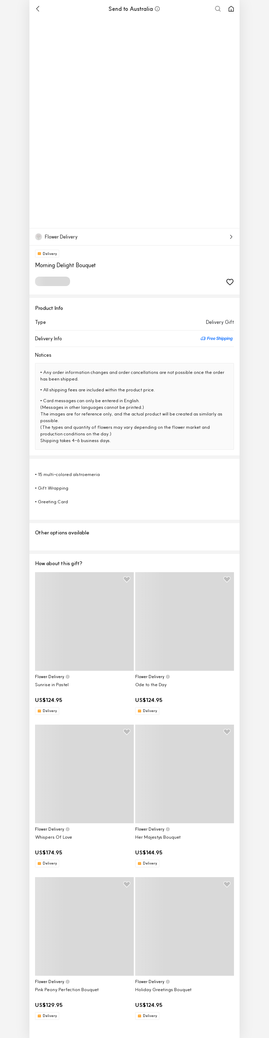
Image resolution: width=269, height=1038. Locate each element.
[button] (157, 9)
